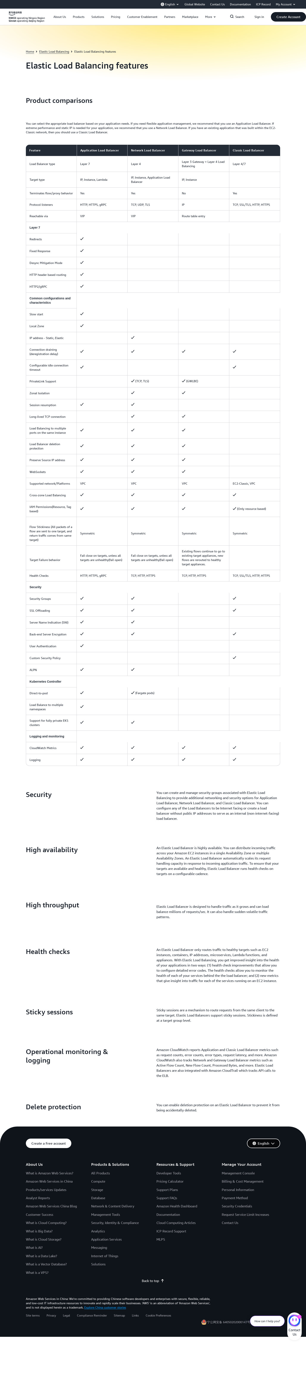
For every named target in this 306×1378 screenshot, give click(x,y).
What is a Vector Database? (46, 1264)
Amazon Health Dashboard (176, 1206)
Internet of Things (104, 1256)
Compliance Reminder (92, 1315)
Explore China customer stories (105, 1307)
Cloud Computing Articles (176, 1223)
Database (98, 1198)
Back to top (153, 1281)
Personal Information (238, 1190)
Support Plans (167, 1190)
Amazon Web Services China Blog (51, 1206)
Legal (66, 1315)
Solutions (98, 1264)
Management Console (238, 1173)
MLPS (160, 1239)
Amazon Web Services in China (49, 1181)
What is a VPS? (37, 1272)
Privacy (51, 1315)
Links (135, 1315)
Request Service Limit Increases (245, 1214)
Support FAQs (166, 1198)
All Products (100, 1173)
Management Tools (105, 1214)
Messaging (99, 1247)
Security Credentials (237, 1206)
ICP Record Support (171, 1231)
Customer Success (39, 1214)
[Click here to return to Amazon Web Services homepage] (27, 19)
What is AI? (34, 1247)
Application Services (106, 1239)
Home (30, 51)
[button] (59, 17)
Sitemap (119, 1315)
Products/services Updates (46, 1190)
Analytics (98, 1231)
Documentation (168, 1214)
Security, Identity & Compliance (115, 1223)
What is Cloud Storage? (43, 1239)
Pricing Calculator (170, 1181)
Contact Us (230, 1223)
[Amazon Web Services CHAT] (294, 1321)
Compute (98, 1181)
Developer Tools (168, 1173)
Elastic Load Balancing (54, 51)
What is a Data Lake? (41, 1256)
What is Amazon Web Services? (49, 1173)
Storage (97, 1190)
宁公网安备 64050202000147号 (228, 1322)
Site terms (33, 1315)
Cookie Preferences (158, 1315)
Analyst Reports (38, 1198)
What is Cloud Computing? (46, 1223)
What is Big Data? (39, 1231)
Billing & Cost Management (243, 1181)
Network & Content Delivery (112, 1206)
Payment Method (235, 1198)
